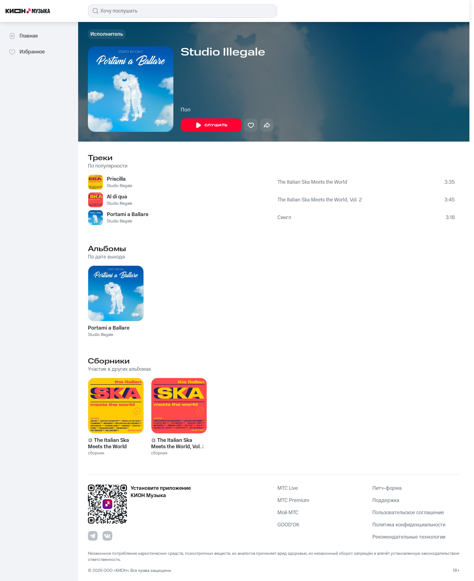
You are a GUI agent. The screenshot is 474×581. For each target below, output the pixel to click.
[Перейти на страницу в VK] (107, 536)
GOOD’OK (288, 525)
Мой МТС (288, 512)
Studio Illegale (119, 186)
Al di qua (117, 196)
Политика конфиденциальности (408, 525)
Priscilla (116, 179)
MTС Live (287, 488)
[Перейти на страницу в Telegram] (93, 536)
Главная (23, 36)
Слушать (211, 125)
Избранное (27, 52)
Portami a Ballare (127, 214)
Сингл (284, 217)
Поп (185, 110)
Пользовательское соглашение (408, 512)
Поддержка (385, 500)
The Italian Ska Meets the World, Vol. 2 (319, 200)
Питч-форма (387, 488)
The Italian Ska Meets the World (312, 182)
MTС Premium (293, 500)
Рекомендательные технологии (408, 537)
